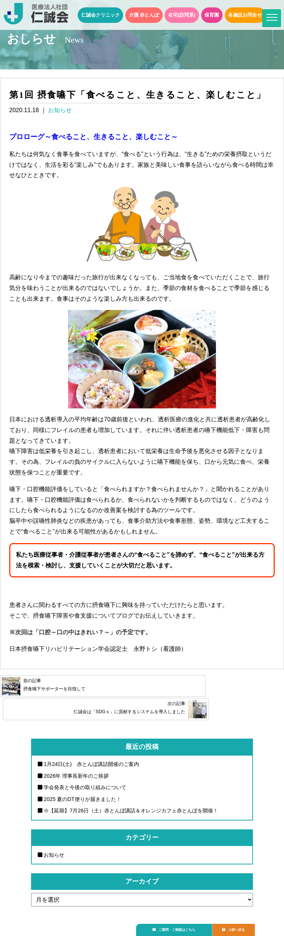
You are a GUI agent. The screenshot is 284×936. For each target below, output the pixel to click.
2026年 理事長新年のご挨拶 (76, 758)
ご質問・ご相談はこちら (178, 927)
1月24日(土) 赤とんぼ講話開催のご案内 (91, 747)
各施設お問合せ (245, 15)
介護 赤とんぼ (144, 15)
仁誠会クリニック (100, 15)
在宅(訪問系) (182, 15)
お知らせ (60, 110)
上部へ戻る (243, 927)
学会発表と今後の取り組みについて (85, 770)
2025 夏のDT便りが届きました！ (82, 782)
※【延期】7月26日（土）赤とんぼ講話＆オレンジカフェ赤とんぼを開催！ (131, 794)
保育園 (211, 15)
